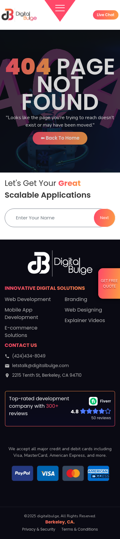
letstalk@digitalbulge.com (37, 365)
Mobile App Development (21, 313)
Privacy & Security (38, 529)
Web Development (28, 299)
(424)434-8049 (25, 356)
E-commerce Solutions (21, 331)
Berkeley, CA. (60, 522)
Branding (76, 299)
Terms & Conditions (80, 529)
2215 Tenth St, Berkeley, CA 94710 (43, 375)
